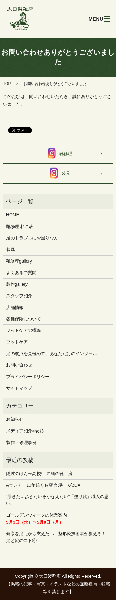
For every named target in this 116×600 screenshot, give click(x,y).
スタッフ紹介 (19, 295)
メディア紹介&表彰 (25, 430)
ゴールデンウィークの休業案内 (36, 518)
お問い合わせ (19, 364)
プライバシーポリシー (27, 376)
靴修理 (58, 154)
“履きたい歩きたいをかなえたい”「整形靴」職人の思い (57, 500)
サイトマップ (19, 388)
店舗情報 (15, 307)
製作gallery (17, 284)
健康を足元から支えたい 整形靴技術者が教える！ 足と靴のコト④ (56, 537)
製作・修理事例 (21, 442)
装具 (58, 173)
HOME (12, 214)
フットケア (17, 342)
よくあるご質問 (21, 272)
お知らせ (15, 419)
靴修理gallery (19, 261)
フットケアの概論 (23, 330)
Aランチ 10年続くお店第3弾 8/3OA (43, 485)
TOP (7, 84)
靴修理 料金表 (19, 226)
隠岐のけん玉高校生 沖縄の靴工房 (39, 473)
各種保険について (23, 318)
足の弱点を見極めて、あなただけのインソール (51, 353)
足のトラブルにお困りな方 (32, 237)
